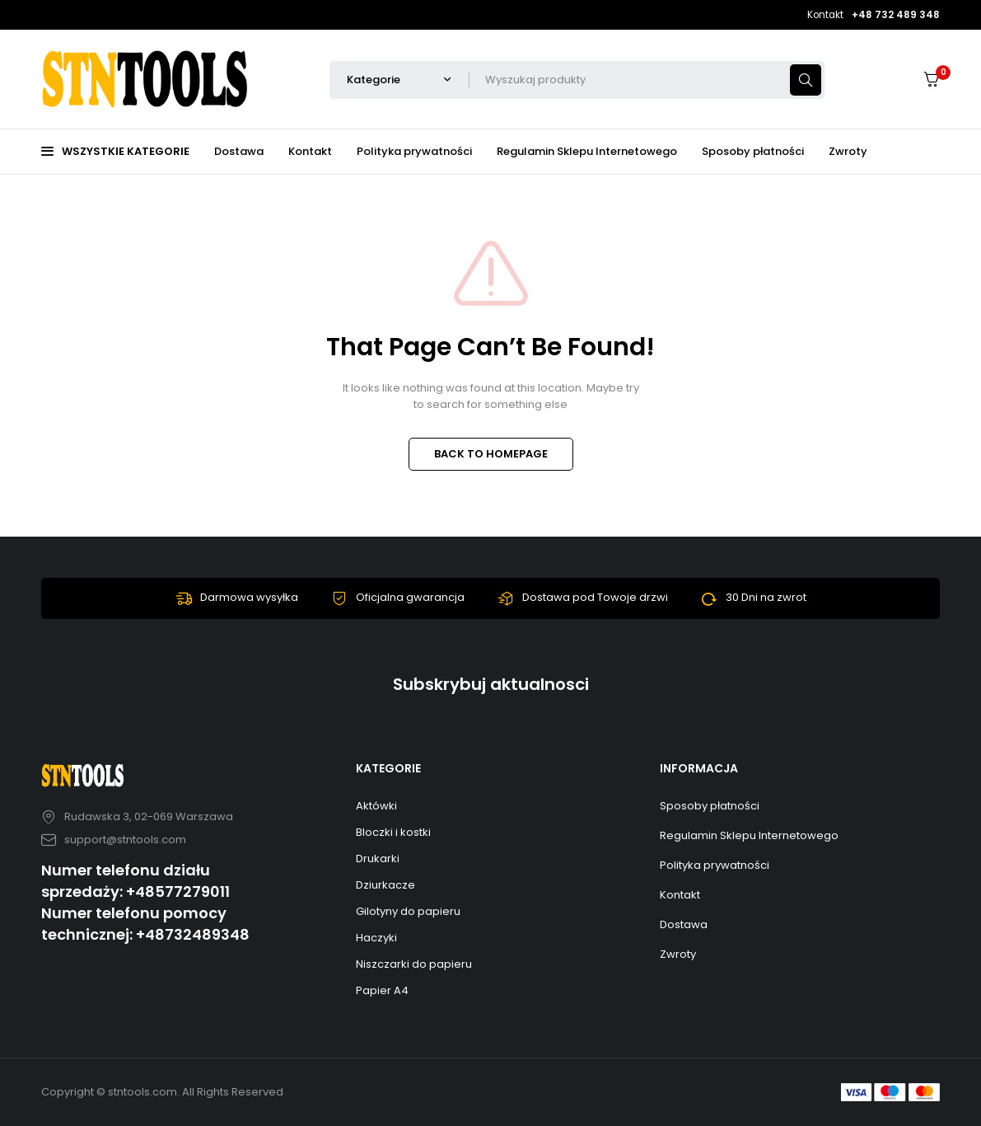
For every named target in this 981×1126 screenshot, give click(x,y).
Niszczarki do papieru (414, 964)
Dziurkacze (385, 885)
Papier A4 (382, 990)
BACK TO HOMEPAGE (491, 454)
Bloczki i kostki (393, 832)
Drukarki (377, 858)
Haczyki (376, 937)
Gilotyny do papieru (408, 911)
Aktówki (376, 806)
